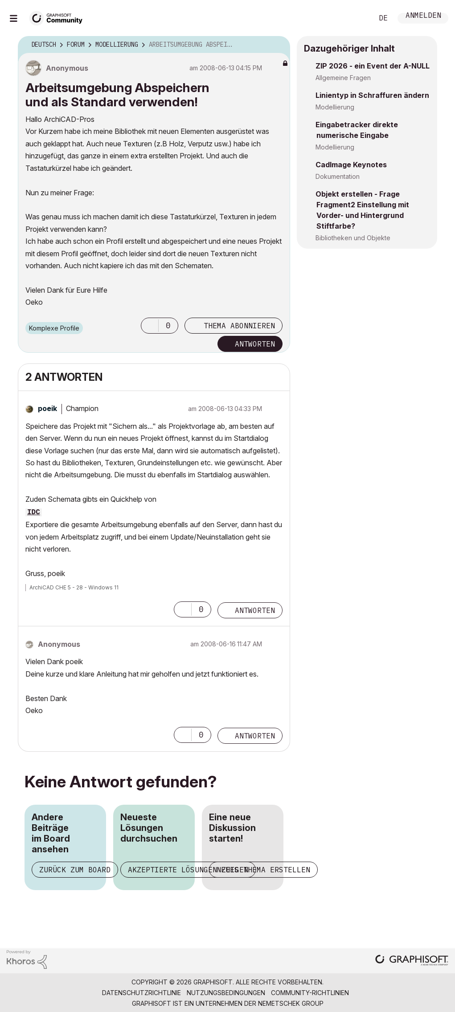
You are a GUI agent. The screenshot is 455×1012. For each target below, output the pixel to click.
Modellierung (335, 107)
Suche (356, 18)
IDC (33, 512)
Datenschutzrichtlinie (141, 992)
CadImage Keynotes (351, 164)
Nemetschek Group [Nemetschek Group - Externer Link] (291, 1003)
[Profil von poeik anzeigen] (47, 408)
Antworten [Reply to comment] (255, 610)
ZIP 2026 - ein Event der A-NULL (373, 65)
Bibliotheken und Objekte (353, 238)
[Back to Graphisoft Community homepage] (59, 17)
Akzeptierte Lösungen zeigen (188, 869)
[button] (149, 325)
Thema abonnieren (239, 325)
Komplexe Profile (54, 328)
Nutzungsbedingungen (226, 992)
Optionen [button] (277, 45)
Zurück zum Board (75, 869)
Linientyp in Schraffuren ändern (372, 95)
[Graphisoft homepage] (411, 961)
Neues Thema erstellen (263, 869)
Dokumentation (338, 176)
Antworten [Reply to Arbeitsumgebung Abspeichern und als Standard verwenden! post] (255, 343)
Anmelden (423, 16)
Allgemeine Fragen (343, 77)
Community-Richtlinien (310, 992)
